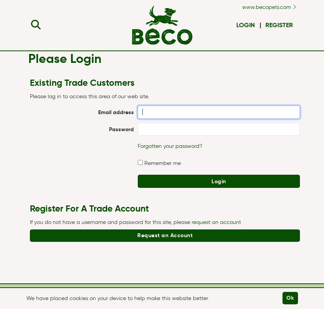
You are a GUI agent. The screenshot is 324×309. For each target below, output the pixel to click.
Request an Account (164, 235)
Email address (116, 112)
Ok (290, 297)
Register (279, 25)
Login (245, 25)
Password (121, 129)
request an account (216, 222)
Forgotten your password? (170, 146)
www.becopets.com (269, 7)
